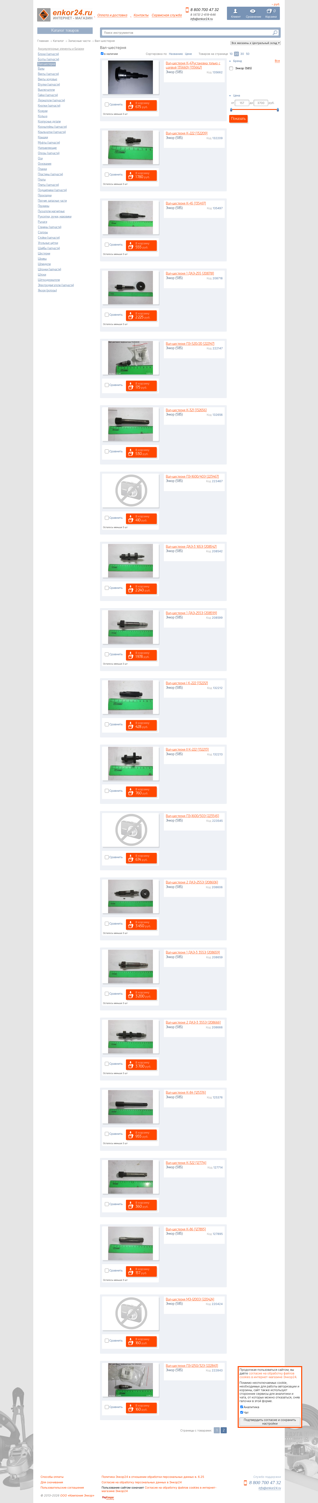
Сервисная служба (167, 15)
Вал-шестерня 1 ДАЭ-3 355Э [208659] (193, 953)
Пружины (43, 206)
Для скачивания (52, 1482)
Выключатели (46, 90)
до (251, 102)
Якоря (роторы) (47, 290)
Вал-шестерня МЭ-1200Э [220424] (190, 1300)
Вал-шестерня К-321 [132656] (186, 410)
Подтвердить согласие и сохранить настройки (270, 1421)
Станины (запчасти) (49, 227)
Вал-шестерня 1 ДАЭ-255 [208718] (190, 274)
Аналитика (249, 1407)
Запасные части (79, 40)
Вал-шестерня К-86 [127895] (186, 1229)
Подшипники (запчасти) (52, 190)
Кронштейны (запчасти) (52, 127)
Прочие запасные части (52, 200)
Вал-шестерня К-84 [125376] (186, 1093)
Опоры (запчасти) (48, 153)
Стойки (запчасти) (49, 237)
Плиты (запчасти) (48, 185)
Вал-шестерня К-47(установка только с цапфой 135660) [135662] (193, 66)
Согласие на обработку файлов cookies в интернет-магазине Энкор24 (159, 1489)
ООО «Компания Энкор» (76, 1495)
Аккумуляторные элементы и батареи (61, 49)
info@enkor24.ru (201, 19)
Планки (42, 169)
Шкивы (42, 259)
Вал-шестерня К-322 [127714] (186, 1163)
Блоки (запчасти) (48, 54)
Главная (43, 40)
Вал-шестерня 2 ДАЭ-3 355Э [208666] (193, 1023)
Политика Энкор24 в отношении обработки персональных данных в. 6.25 (153, 1476)
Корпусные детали (49, 121)
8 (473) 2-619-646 (203, 14)
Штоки (42, 274)
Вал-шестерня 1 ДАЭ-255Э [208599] (191, 613)
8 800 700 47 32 (204, 10)
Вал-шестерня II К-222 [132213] (187, 750)
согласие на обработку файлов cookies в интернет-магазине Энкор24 (268, 1375)
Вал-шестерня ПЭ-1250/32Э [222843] (192, 1366)
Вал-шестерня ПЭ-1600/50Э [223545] (192, 816)
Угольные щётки (48, 243)
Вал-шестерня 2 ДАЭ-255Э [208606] (192, 883)
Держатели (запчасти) (51, 100)
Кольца (42, 116)
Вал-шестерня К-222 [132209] (186, 133)
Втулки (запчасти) (49, 84)
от (232, 102)
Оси (40, 158)
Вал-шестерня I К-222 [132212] (187, 683)
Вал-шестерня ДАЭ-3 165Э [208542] (191, 547)
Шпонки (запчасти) (49, 269)
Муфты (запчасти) (49, 142)
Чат (244, 1412)
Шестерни (44, 253)
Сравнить (116, 104)
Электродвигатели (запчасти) (56, 285)
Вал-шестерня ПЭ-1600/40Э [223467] (192, 477)
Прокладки (45, 195)
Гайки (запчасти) (48, 95)
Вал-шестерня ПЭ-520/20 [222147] (190, 344)
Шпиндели (44, 264)
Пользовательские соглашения (62, 1487)
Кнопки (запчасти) (49, 105)
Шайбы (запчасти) (49, 248)
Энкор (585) (243, 68)
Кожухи (42, 111)
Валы (41, 68)
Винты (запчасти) (48, 74)
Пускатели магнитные (51, 211)
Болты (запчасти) (48, 59)
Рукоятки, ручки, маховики (54, 216)
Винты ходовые (47, 79)
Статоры (43, 232)
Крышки (43, 137)
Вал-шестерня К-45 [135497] (186, 204)
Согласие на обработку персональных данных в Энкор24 (142, 1482)
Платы (42, 179)
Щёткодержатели (49, 280)
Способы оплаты (52, 1476)
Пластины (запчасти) (50, 174)
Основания (44, 164)
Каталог (58, 40)
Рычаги (42, 222)
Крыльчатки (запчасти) (52, 132)
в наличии (111, 53)
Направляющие (47, 148)
